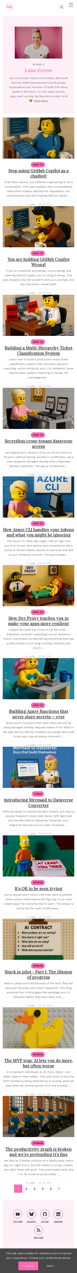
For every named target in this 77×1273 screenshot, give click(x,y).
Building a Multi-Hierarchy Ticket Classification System (38, 350)
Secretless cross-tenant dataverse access (38, 443)
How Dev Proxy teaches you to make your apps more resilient (38, 621)
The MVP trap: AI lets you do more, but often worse (38, 1063)
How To (38, 164)
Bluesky (31, 1216)
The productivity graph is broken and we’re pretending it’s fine (38, 1151)
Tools (38, 793)
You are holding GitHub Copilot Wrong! (39, 262)
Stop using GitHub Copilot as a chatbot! (38, 173)
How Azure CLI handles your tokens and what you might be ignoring (38, 532)
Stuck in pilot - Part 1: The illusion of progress (38, 974)
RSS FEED (38, 1232)
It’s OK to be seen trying (38, 888)
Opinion (38, 882)
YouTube (18, 1216)
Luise (32, 204)
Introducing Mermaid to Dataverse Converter (38, 802)
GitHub (44, 1216)
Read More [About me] (41, 100)
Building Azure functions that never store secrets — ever (38, 714)
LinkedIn (58, 1216)
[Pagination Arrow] (59, 1189)
